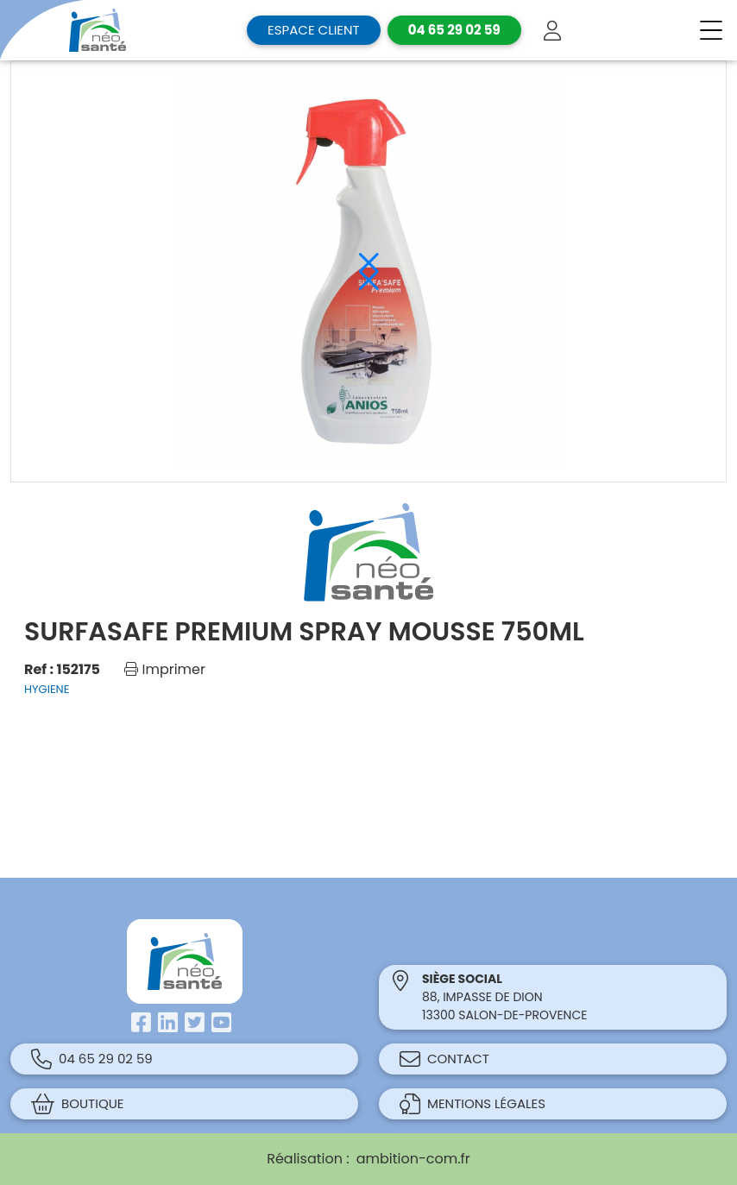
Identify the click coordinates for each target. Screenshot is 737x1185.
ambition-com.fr (413, 1159)
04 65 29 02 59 (92, 1059)
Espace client (314, 30)
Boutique (77, 1104)
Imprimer (164, 669)
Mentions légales (472, 1104)
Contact (444, 1059)
